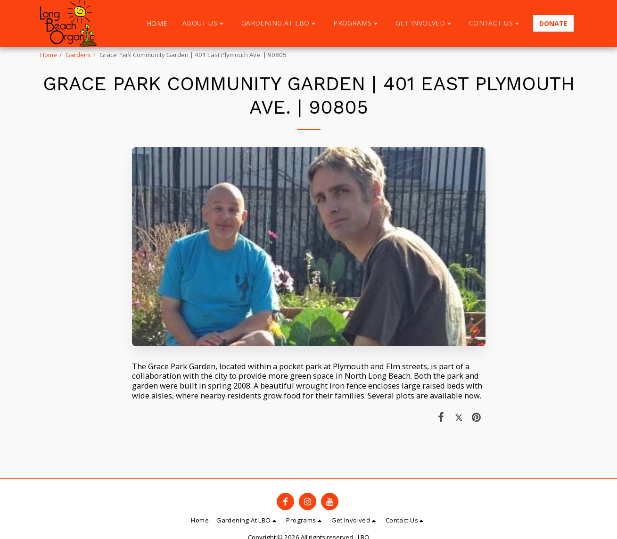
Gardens (78, 54)
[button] (204, 23)
